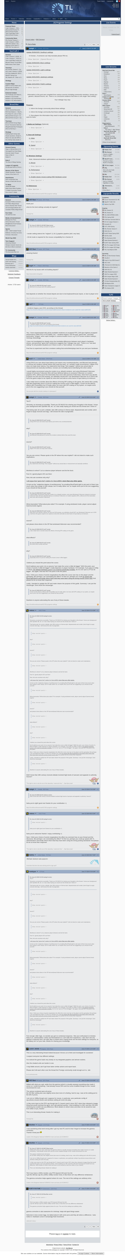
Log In (7, 1)
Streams (28, 18)
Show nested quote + (39, 636)
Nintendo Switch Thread (12, 153)
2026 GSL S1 (108, 231)
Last (106, 317)
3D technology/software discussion (14, 207)
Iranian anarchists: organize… (12, 267)
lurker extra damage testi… (12, 261)
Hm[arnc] (106, 87)
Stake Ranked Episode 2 (111, 279)
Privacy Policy (58, 1250)
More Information (97, 1253)
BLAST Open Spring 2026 (111, 242)
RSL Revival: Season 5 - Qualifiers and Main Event (13, 40)
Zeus (105, 76)
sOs (116, 307)
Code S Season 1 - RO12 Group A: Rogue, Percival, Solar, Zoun (13, 28)
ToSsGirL (106, 85)
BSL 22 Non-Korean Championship (114, 255)
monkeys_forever (108, 111)
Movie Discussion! (11, 225)
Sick (105, 115)
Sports (8, 229)
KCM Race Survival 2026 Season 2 (114, 219)
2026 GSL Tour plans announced (13, 47)
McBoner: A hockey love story (14, 232)
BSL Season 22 (108, 210)
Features (47, 18)
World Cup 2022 (11, 238)
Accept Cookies (84, 1253)
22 (22, 33)
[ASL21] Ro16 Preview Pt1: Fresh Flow (13, 35)
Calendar (21, 18)
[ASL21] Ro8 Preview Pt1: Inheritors (13, 30)
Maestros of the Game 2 (111, 267)
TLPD (111, 295)
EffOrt (107, 316)
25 (22, 43)
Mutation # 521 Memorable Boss (14, 100)
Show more (107, 91)
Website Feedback (14, 274)
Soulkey (117, 314)
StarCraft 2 (14, 51)
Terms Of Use (67, 1250)
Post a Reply (30, 44)
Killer (105, 89)
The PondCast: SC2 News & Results (14, 94)
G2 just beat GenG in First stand (14, 167)
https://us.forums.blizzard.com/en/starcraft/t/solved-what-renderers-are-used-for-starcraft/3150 (58, 312)
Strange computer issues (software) (14, 245)
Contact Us (75, 1250)
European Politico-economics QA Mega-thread (14, 201)
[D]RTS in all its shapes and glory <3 (14, 85)
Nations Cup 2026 (109, 204)
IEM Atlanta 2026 (109, 283)
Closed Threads (14, 277)
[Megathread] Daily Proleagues (14, 126)
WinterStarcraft (108, 109)
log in (57, 1239)
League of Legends (12, 165)
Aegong (106, 82)
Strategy (8, 81)
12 (22, 28)
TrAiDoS (21, 259)
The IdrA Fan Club (11, 214)
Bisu (116, 313)
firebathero (107, 74)
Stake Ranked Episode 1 (111, 240)
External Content (11, 93)
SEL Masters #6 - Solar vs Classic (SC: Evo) (14, 77)
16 (22, 29)
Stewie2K (106, 101)
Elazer (117, 311)
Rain (106, 313)
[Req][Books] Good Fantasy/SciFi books (14, 223)
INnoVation (118, 310)
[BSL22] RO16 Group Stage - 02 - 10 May (14, 123)
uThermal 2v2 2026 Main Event (113, 265)
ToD (105, 121)
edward (106, 103)
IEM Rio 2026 (108, 235)
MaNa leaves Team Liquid (13, 64)
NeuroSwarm (107, 95)
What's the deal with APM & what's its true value (14, 137)
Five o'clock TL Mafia (11, 192)
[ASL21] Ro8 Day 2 (11, 128)
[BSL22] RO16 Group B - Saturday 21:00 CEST (14, 117)
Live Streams (111, 67)
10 (22, 31)
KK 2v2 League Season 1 (111, 222)
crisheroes (107, 119)
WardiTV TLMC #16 (109, 202)
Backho (106, 84)
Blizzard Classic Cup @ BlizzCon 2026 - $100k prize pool (14, 62)
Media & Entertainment (13, 218)
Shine (105, 78)
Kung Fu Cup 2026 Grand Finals (113, 260)
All (98, 44)
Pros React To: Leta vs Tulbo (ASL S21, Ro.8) (14, 114)
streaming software (11, 243)
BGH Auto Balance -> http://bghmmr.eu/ (14, 112)
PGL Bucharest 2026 (110, 238)
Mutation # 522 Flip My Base (13, 98)
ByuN (106, 305)
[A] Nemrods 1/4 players (12, 87)
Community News (11, 38)
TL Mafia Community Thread (13, 190)
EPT (60, 19)
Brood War (14, 104)
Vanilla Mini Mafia (10, 186)
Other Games (14, 143)
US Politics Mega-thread (12, 203)
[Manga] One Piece (11, 219)
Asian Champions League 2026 (113, 285)
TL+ (66, 18)
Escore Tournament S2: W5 (111, 199)
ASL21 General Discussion (13, 110)
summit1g (106, 107)
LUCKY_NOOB (20, 265)
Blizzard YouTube (110, 136)
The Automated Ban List (12, 252)
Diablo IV (8, 157)
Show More (106, 190)
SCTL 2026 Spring (109, 226)
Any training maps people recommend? (14, 139)
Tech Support (10, 241)
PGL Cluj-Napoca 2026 (110, 249)
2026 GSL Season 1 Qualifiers (13, 43)
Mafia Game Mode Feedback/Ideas (14, 188)
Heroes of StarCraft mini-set (13, 181)
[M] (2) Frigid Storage (11, 89)
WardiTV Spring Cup (11, 75)
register (66, 1239)
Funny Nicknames (10, 265)
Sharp (116, 317)
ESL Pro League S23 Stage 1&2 (113, 247)
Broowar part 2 (10, 263)
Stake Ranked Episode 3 (111, 272)
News (14, 22)
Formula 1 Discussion (11, 234)
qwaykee (21, 263)
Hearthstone (10, 177)
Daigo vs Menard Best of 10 (13, 149)
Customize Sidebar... (14, 271)
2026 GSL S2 (108, 269)
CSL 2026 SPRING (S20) (111, 215)
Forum (14, 18)
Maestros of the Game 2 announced (13, 45)
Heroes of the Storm (12, 170)
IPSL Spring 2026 (109, 217)
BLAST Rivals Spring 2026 (111, 233)
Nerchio (117, 305)
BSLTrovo (108, 139)
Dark (106, 308)
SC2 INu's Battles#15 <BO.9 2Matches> (14, 73)
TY (106, 307)
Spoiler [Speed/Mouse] (40, 59)
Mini (116, 316)
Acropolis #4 (107, 224)
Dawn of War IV (10, 155)
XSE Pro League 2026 (110, 274)
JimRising (106, 98)
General (8, 55)
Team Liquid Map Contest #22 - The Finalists (13, 33)
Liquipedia (110, 1)
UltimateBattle (109, 133)
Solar (106, 310)
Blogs (14, 256)
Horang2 (106, 72)
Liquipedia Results (111, 193)
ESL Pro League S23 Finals (112, 245)
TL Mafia (8, 184)
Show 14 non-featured (109, 142)
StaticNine (20, 261)
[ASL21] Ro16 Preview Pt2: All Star (13, 31)
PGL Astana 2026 (109, 288)
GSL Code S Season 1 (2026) (14, 71)
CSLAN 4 (106, 258)
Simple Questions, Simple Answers (14, 136)
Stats (106, 311)
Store (54, 18)
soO (116, 308)
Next (94, 44)
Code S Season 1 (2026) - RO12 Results (13, 42)
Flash (106, 314)
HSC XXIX (107, 262)
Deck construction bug (12, 179)
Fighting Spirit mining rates (13, 134)
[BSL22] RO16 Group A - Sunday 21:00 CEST (14, 115)
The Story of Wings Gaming (13, 162)
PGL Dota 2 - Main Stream (112, 129)
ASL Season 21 (108, 212)
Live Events (111, 22)
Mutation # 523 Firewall (12, 96)
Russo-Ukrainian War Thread (13, 205)
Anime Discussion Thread (13, 221)
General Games (11, 147)
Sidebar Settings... (111, 320)
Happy (105, 117)
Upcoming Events (111, 146)
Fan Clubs (9, 213)
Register (13, 1)
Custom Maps (10, 84)
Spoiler (33, 67)
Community (14, 196)
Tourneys (9, 68)
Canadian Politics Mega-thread (14, 209)
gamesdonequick (110, 126)
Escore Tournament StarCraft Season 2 (14, 125)
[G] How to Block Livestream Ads (14, 247)
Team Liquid (101, 1)
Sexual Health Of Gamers (12, 259)
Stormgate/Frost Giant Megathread (14, 151)
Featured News (10, 26)
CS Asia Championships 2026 (112, 281)
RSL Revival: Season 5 (110, 229)
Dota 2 (8, 160)
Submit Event (115, 34)
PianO (105, 80)
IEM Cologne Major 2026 (111, 276)
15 (22, 47)
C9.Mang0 (107, 113)
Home (7, 18)
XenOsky (20, 267)
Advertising (49, 1250)
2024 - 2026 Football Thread (13, 230)
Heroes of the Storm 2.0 (12, 174)
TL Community (10, 250)
